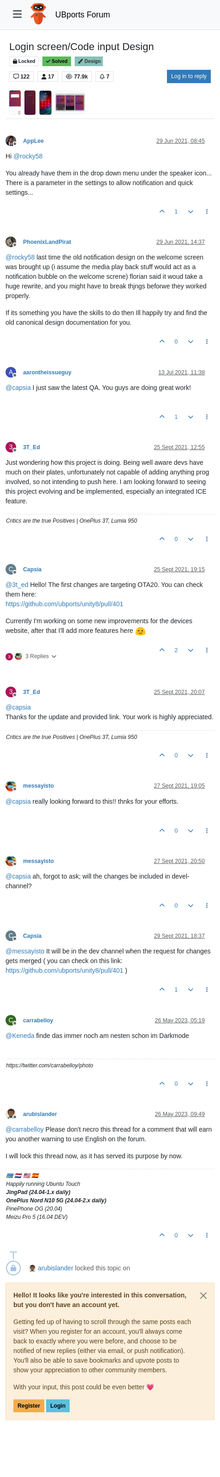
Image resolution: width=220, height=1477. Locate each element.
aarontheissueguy (47, 372)
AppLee (33, 141)
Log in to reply (189, 76)
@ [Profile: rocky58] (27, 156)
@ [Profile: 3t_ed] (17, 584)
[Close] (203, 1295)
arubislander (40, 1114)
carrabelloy (38, 1020)
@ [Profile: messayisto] (25, 951)
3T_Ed (31, 447)
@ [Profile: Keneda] (20, 1035)
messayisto (38, 786)
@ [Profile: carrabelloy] (25, 1129)
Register (29, 1406)
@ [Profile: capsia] (18, 387)
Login (57, 1406)
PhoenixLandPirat (47, 242)
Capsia (32, 569)
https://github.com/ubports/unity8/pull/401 (64, 604)
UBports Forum (82, 14)
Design (89, 61)
